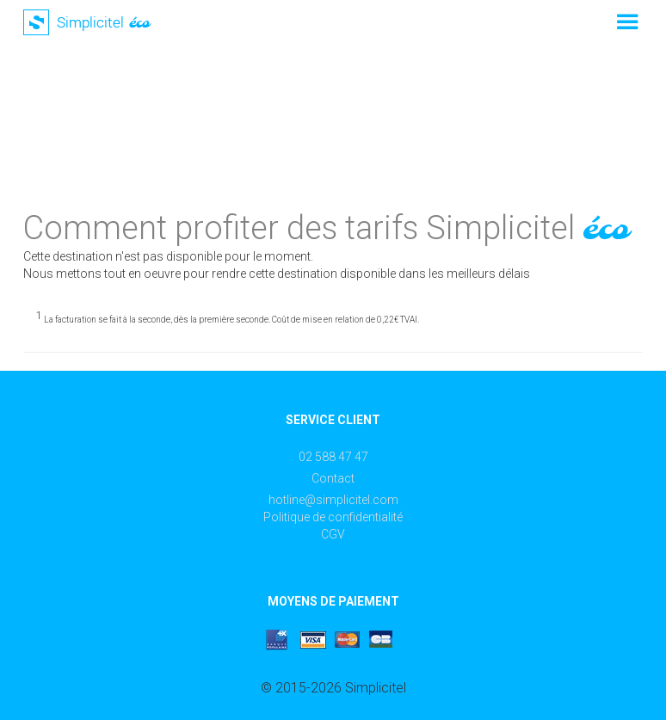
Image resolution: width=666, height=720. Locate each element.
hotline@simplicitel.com (333, 500)
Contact (333, 478)
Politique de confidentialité (333, 517)
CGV (333, 534)
